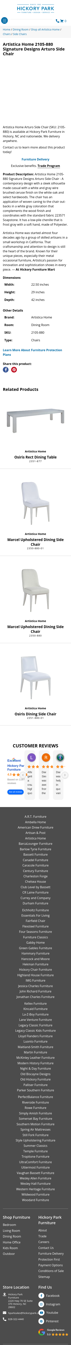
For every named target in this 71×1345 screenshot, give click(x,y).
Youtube (52, 1313)
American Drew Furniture (35, 827)
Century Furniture (35, 871)
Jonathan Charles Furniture (35, 997)
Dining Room (12, 1236)
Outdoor (9, 1254)
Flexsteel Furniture (35, 926)
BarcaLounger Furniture (35, 844)
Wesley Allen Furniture (35, 1178)
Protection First (49, 1259)
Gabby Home (35, 942)
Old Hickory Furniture (35, 1079)
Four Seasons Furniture (35, 932)
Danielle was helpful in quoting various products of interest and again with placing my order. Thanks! (58, 782)
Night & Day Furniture (35, 1068)
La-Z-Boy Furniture (35, 1014)
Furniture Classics (35, 937)
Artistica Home (35, 451)
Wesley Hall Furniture (35, 1183)
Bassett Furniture (35, 854)
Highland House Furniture (35, 975)
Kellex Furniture (35, 1003)
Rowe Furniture (35, 1108)
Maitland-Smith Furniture (35, 1047)
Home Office (11, 1242)
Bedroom (9, 1225)
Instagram (53, 1304)
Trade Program (48, 166)
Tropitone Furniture (35, 1156)
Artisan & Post (35, 833)
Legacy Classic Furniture (35, 1025)
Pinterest (52, 1321)
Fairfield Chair (35, 921)
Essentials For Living (35, 915)
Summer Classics (35, 1146)
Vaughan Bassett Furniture (35, 1173)
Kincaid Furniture (35, 1009)
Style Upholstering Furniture (35, 1140)
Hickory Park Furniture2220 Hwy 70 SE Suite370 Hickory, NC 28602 (20, 1301)
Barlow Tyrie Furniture (35, 849)
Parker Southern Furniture (35, 1090)
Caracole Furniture (35, 865)
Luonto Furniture (35, 1041)
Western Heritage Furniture (35, 1189)
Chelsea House (35, 881)
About (42, 1230)
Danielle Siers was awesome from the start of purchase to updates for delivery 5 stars (44, 782)
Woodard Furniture (35, 1200)
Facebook (53, 1296)
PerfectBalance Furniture (35, 1097)
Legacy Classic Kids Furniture (35, 1030)
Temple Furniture (35, 1151)
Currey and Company (36, 898)
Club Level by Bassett (35, 887)
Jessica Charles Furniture (35, 986)
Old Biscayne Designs (35, 1074)
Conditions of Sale (51, 1271)
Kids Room (10, 1248)
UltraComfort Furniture (35, 1162)
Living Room (11, 1231)
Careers (43, 1242)
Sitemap (44, 1277)
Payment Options (50, 1265)
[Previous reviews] (23, 775)
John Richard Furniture (35, 991)
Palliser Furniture (35, 1085)
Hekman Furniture (35, 964)
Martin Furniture (35, 1052)
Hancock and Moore (35, 959)
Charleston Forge (35, 876)
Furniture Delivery (35, 159)
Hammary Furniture (35, 953)
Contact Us (46, 1248)
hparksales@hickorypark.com (25, 1313)
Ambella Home (35, 822)
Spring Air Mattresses (35, 1129)
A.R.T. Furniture (35, 816)
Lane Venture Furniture (35, 1020)
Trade (42, 1236)
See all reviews (15, 792)
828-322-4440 (16, 1319)
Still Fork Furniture (35, 1135)
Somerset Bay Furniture (35, 1119)
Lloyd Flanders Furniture (35, 1036)
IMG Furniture (35, 980)
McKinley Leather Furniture (35, 1058)
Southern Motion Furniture (35, 1124)
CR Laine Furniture (36, 892)
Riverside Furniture (35, 1102)
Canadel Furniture (35, 860)
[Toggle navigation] (4, 20)
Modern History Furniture (35, 1063)
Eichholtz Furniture (35, 910)
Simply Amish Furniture (35, 1113)
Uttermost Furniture (35, 1167)
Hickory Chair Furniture (35, 969)
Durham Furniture (35, 903)
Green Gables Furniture (35, 948)
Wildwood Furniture (36, 1194)
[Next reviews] (65, 775)
